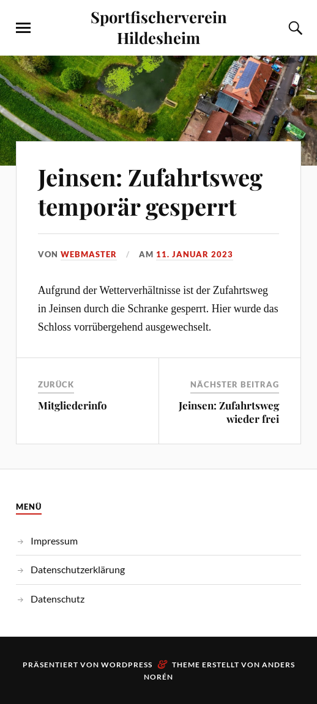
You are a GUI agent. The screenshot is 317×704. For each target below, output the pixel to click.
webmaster (89, 254)
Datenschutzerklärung (78, 569)
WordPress (126, 664)
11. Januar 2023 (194, 254)
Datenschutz (57, 598)
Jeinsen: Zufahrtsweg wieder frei (229, 411)
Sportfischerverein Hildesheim (159, 27)
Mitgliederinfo (72, 405)
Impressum (54, 540)
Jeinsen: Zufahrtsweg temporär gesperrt (150, 191)
